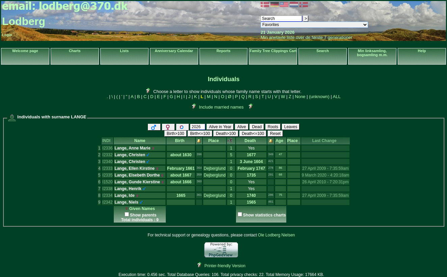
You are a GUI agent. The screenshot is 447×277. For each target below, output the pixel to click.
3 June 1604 (251, 161)
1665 (180, 195)
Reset (275, 133)
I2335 (107, 175)
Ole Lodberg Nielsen (276, 235)
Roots (273, 126)
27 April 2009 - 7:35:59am (325, 168)
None (300, 96)
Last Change (325, 140)
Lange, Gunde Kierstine (137, 182)
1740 (251, 195)
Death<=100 (253, 133)
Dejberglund (215, 168)
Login (7, 35)
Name (140, 140)
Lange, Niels (126, 202)
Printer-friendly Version (225, 265)
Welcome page (25, 51)
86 (280, 167)
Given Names (140, 208)
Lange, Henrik (127, 188)
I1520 (107, 182)
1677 (251, 155)
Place (214, 140)
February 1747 (251, 168)
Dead (257, 126)
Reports (223, 51)
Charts (75, 51)
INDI (107, 140)
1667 (186, 175)
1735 (251, 175)
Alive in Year (220, 126)
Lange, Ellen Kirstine (134, 168)
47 (280, 154)
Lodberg (23, 21)
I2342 (107, 202)
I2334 (107, 195)
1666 (186, 182)
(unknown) (319, 96)
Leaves (290, 126)
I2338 (107, 188)
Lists (124, 51)
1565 (251, 202)
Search (322, 51)
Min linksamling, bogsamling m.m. (372, 53)
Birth (181, 140)
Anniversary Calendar (174, 51)
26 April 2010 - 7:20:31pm (325, 182)
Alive (241, 126)
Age (280, 140)
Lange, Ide (124, 195)
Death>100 (226, 133)
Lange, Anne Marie (132, 148)
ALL (337, 96)
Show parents (143, 215)
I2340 (107, 161)
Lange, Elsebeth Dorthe (137, 175)
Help (422, 51)
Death (251, 140)
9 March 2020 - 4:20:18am (325, 175)
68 (280, 174)
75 (280, 195)
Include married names (221, 107)
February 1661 (180, 168)
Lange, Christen (129, 155)
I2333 (107, 168)
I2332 (107, 155)
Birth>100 (175, 133)
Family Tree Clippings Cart (272, 51)
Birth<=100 (200, 133)
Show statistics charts (264, 215)
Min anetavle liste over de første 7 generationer (306, 37)
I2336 (107, 148)
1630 (186, 155)
